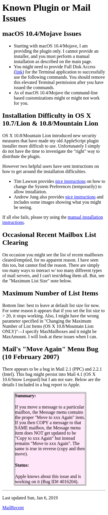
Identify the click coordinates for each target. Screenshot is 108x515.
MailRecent (13, 507)
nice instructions (70, 181)
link (18, 71)
